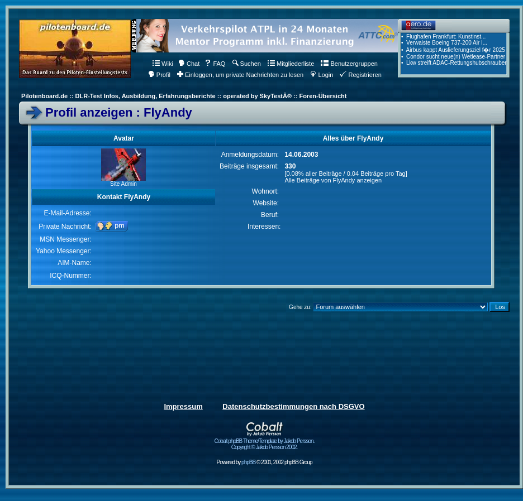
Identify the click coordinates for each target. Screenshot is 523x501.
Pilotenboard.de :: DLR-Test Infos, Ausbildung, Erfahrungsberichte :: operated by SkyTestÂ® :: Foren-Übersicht (183, 96)
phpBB (248, 462)
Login (321, 74)
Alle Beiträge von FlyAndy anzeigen (333, 180)
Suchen (246, 63)
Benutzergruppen (349, 63)
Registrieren (360, 74)
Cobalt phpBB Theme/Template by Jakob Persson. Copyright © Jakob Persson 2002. (265, 441)
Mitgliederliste (291, 63)
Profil (159, 74)
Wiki (163, 63)
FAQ (215, 63)
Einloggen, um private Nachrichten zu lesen (240, 74)
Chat (188, 63)
